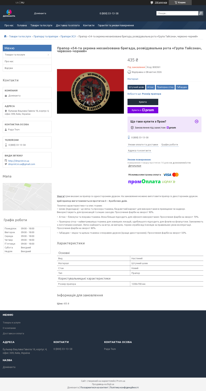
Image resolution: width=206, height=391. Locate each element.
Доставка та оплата (68, 25)
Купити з (143, 110)
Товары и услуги (11, 322)
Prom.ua (120, 381)
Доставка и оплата (13, 333)
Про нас (9, 25)
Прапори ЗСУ (68, 36)
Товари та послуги (41, 25)
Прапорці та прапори (46, 36)
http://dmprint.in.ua (18, 161)
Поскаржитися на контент (94, 387)
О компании (9, 328)
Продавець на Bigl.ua (103, 384)
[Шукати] (200, 13)
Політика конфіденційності (124, 387)
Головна (22, 25)
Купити (143, 102)
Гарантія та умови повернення (116, 25)
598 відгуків (161, 2)
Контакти (88, 25)
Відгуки (9, 68)
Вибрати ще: (144, 93)
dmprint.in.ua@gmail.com (21, 164)
